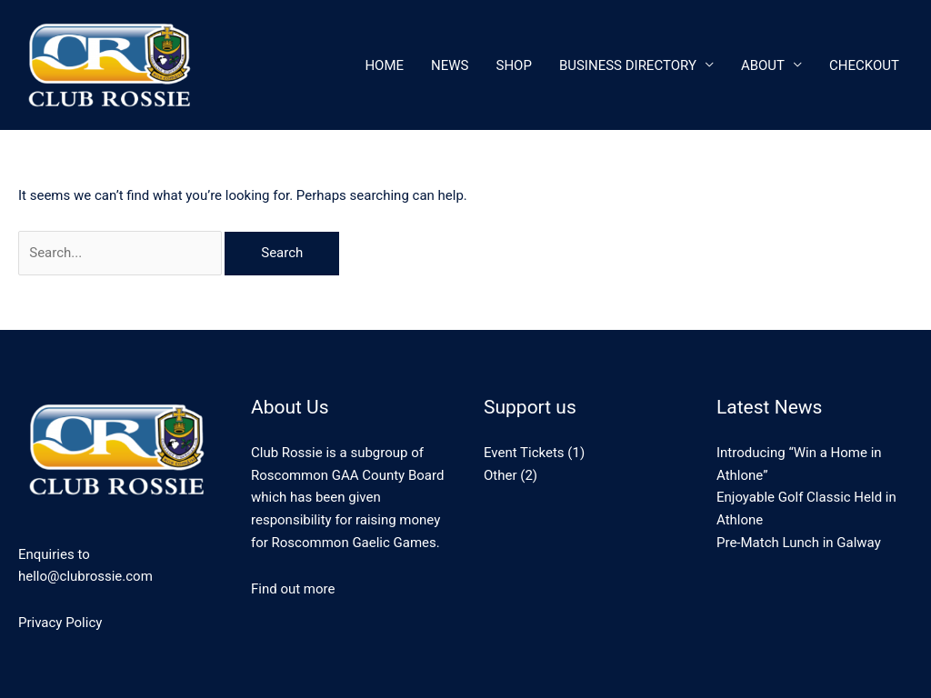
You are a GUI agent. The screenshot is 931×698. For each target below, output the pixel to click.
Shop (514, 65)
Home (384, 65)
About (763, 65)
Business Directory (627, 65)
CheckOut (864, 65)
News (449, 65)
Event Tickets (524, 452)
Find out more (293, 589)
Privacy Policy (60, 622)
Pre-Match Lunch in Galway (798, 542)
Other (500, 475)
